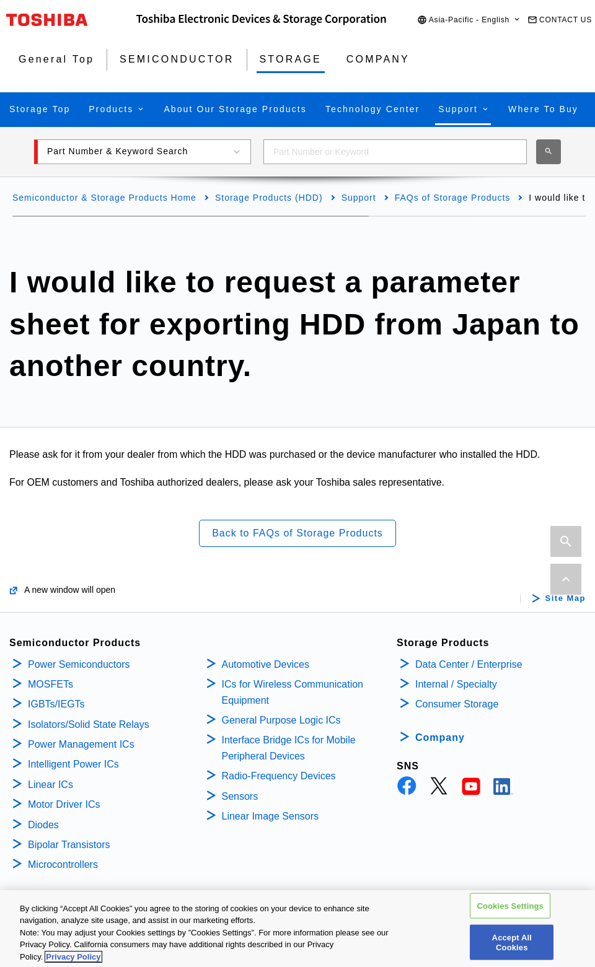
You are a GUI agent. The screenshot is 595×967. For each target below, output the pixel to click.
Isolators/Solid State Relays (88, 724)
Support (359, 198)
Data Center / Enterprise (468, 664)
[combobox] (395, 151)
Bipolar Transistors (69, 844)
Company (440, 737)
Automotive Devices (265, 664)
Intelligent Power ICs (73, 764)
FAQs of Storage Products (453, 198)
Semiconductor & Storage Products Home (104, 198)
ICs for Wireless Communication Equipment (293, 692)
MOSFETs (50, 684)
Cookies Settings (510, 914)
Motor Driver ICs (64, 804)
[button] (469, 20)
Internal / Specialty (456, 684)
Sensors (240, 796)
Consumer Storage (456, 704)
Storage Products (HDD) (269, 198)
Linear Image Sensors (270, 816)
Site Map (565, 598)
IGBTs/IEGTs (56, 704)
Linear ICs (50, 784)
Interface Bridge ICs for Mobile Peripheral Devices (289, 748)
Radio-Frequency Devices (279, 776)
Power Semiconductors (79, 664)
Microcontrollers (63, 864)
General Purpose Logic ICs (281, 720)
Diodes (43, 825)
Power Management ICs (81, 744)
